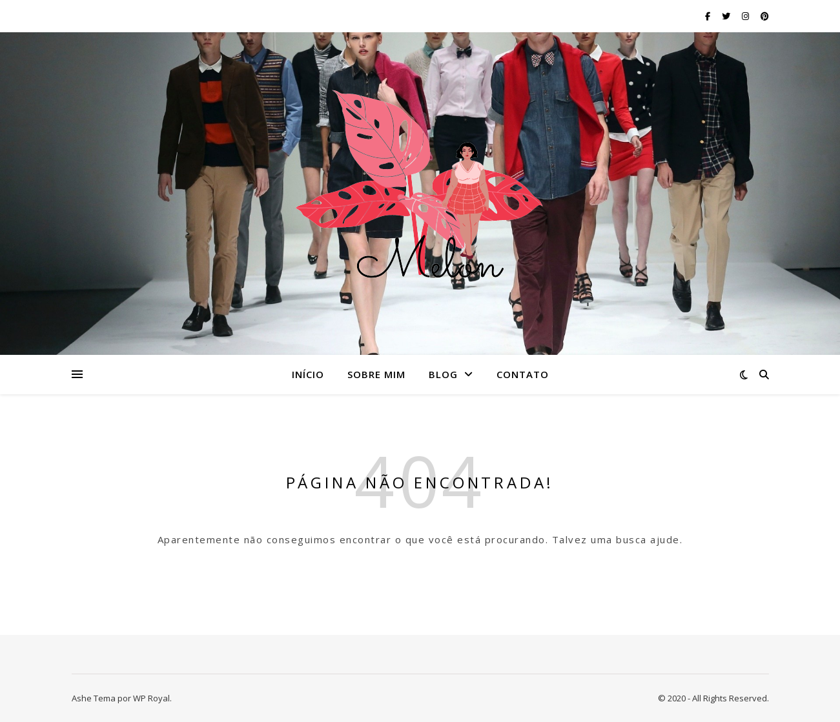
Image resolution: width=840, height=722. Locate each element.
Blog (443, 374)
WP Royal (151, 698)
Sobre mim (376, 374)
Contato (523, 374)
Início (308, 374)
